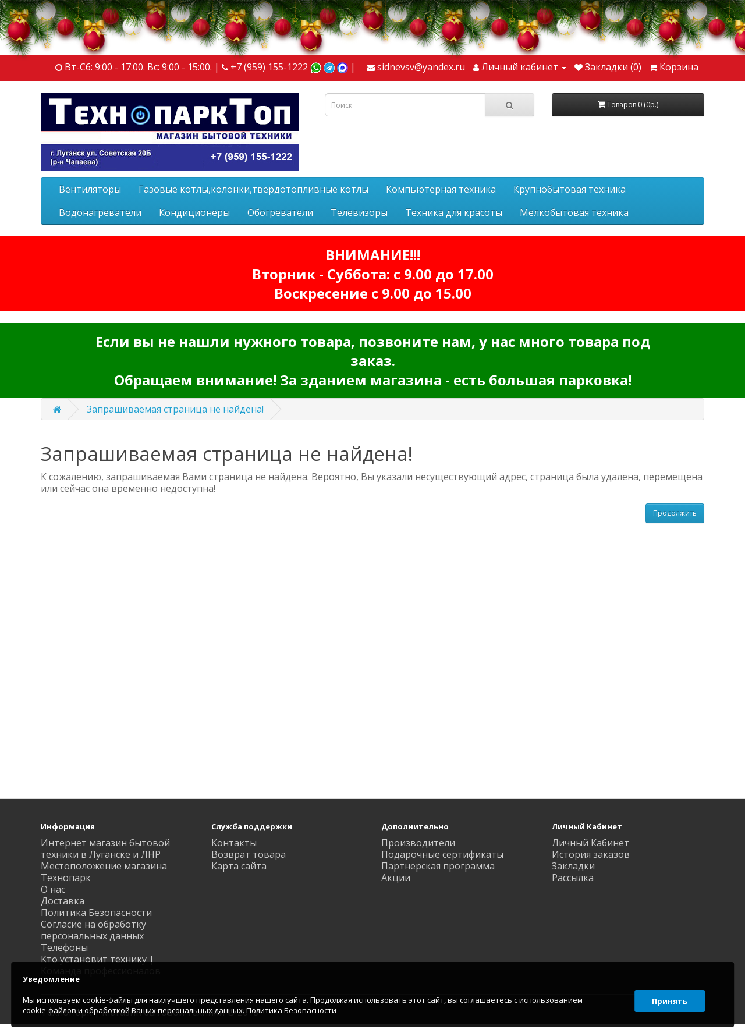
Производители (418, 842)
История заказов (591, 854)
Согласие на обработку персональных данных (93, 930)
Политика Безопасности (96, 912)
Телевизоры (359, 212)
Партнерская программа (438, 866)
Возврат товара (248, 854)
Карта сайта (239, 866)
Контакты (234, 842)
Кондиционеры (194, 212)
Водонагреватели (100, 212)
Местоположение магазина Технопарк (104, 872)
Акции (395, 877)
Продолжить (675, 513)
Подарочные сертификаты (442, 854)
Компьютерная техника (441, 189)
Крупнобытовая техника (569, 189)
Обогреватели (280, 212)
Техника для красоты (453, 212)
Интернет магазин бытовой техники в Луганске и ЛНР (105, 848)
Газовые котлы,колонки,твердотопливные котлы (253, 189)
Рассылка (573, 877)
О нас (53, 889)
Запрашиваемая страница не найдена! (175, 409)
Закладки (573, 866)
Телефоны (64, 947)
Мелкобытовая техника (574, 212)
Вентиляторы (90, 189)
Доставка (62, 900)
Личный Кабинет (590, 842)
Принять (666, 994)
